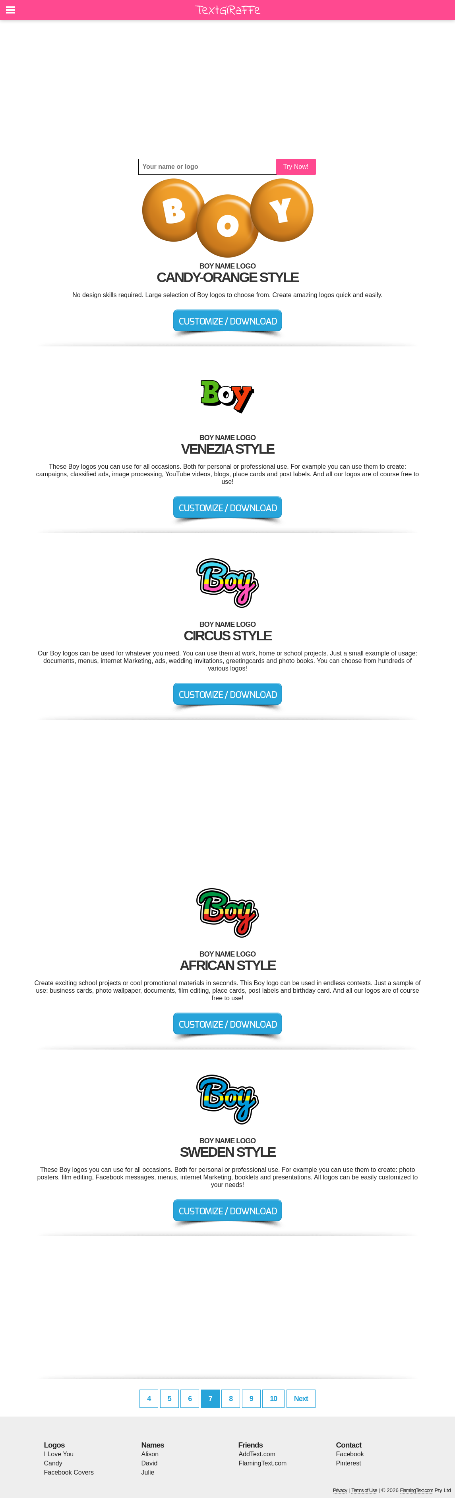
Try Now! (295, 166)
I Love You (59, 1454)
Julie (148, 1472)
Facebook (350, 1454)
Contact (349, 1445)
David (149, 1463)
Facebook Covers (69, 1472)
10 (273, 1399)
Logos (54, 1445)
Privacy (340, 1490)
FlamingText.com (263, 1463)
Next (301, 1399)
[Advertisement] (227, 89)
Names (152, 1445)
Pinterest (348, 1463)
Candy (53, 1463)
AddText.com (257, 1454)
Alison (150, 1454)
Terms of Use (364, 1490)
